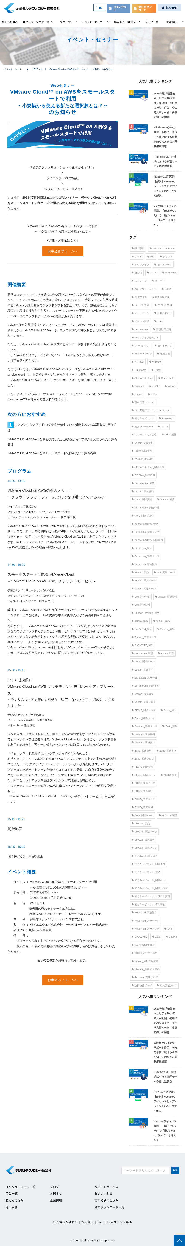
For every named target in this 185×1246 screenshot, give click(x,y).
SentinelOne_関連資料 (145, 507)
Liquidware (139, 369)
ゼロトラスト (163, 345)
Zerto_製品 (169, 726)
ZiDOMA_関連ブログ (144, 856)
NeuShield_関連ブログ (145, 928)
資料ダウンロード (145, 8)
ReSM (153, 394)
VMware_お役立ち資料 (145, 969)
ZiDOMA (138, 361)
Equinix (171, 936)
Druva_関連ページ (143, 661)
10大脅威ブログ (167, 985)
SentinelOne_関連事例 (145, 685)
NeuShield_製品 (142, 629)
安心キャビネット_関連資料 (148, 864)
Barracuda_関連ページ (145, 556)
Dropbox (138, 386)
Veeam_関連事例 (142, 669)
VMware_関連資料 (143, 839)
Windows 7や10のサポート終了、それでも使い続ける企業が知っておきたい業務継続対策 (165, 137)
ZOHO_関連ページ (143, 783)
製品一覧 (65, 22)
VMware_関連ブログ (144, 847)
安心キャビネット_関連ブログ (149, 888)
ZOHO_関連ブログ (143, 799)
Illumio (163, 426)
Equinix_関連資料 (143, 491)
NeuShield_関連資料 (144, 912)
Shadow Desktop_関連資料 (148, 467)
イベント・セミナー (93, 22)
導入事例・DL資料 (125, 22)
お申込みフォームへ (63, 251)
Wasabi (170, 386)
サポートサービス (106, 1186)
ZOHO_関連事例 (142, 807)
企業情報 (171, 22)
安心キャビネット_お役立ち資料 (151, 896)
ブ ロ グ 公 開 (163, 305)
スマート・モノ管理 (144, 434)
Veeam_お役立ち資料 (145, 961)
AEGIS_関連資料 (142, 766)
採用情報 (171, 7)
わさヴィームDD (142, 426)
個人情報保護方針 (65, 1222)
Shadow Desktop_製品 (145, 613)
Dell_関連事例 (141, 596)
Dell (168, 928)
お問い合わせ (120, 8)
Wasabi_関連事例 (143, 694)
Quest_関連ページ (143, 718)
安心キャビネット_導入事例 (148, 904)
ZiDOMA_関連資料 (143, 475)
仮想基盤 (163, 353)
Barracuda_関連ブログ (145, 532)
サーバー (158, 280)
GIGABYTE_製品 (142, 645)
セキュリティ (163, 264)
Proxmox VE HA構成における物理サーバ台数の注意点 (165, 161)
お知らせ (56, 1193)
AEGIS (154, 386)
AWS (156, 936)
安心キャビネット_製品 (146, 872)
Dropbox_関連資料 (143, 742)
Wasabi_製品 (140, 572)
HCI (150, 256)
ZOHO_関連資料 (142, 791)
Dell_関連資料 (141, 604)
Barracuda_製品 (142, 548)
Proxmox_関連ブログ (145, 977)
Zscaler (137, 394)
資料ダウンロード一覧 (109, 1207)
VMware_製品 (141, 823)
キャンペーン (140, 313)
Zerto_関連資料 (141, 750)
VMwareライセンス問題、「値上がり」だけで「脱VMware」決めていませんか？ (165, 215)
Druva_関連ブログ (143, 945)
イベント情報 (140, 321)
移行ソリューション (144, 288)
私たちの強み (10, 22)
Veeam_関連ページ (144, 588)
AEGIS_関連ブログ (144, 710)
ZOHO (152, 272)
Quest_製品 (168, 710)
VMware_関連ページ (144, 831)
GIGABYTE (139, 936)
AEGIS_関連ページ (144, 775)
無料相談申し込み (106, 1200)
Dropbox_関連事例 (143, 734)
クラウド (166, 256)
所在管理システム (143, 402)
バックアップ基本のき (145, 337)
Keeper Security (142, 353)
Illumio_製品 (140, 621)
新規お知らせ (163, 313)
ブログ (54, 1186)
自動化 (137, 272)
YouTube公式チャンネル (114, 1222)
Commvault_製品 (142, 653)
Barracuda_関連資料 (144, 564)
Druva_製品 (166, 653)
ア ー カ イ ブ (140, 345)
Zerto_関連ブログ (143, 758)
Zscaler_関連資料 (143, 459)
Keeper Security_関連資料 (147, 540)
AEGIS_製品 (161, 621)
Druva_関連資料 (142, 450)
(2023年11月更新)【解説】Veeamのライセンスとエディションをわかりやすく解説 (165, 186)
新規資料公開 (161, 297)
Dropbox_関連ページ (144, 726)
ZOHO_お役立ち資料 (145, 953)
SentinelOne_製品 (143, 483)
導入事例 (138, 248)
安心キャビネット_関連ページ (149, 880)
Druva (166, 288)
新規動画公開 (162, 329)
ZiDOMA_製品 (168, 815)
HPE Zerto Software (162, 248)
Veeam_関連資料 (142, 442)
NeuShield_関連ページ (145, 920)
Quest (156, 369)
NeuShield (166, 418)
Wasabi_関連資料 (166, 596)
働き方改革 (139, 297)
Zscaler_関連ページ (144, 637)
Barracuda (169, 272)
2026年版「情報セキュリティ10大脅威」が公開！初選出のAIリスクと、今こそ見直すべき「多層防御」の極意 (165, 105)
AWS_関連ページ (142, 815)
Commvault (165, 378)
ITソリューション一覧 (36, 22)
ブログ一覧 (151, 22)
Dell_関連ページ (164, 572)
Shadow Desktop (142, 378)
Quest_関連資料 (142, 499)
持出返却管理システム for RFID (150, 410)
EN (100, 7)
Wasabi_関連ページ (144, 580)
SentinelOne (140, 329)
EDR (158, 321)
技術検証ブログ (142, 985)
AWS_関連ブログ (142, 515)
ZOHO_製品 (169, 775)
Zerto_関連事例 (166, 750)
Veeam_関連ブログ (144, 702)
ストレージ (139, 280)
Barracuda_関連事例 (144, 677)
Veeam (137, 256)
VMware (155, 361)
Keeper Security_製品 (145, 523)
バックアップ (140, 264)
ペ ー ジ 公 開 (140, 305)
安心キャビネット (143, 418)
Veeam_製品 (165, 499)
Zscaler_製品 (165, 629)
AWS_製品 (169, 434)
